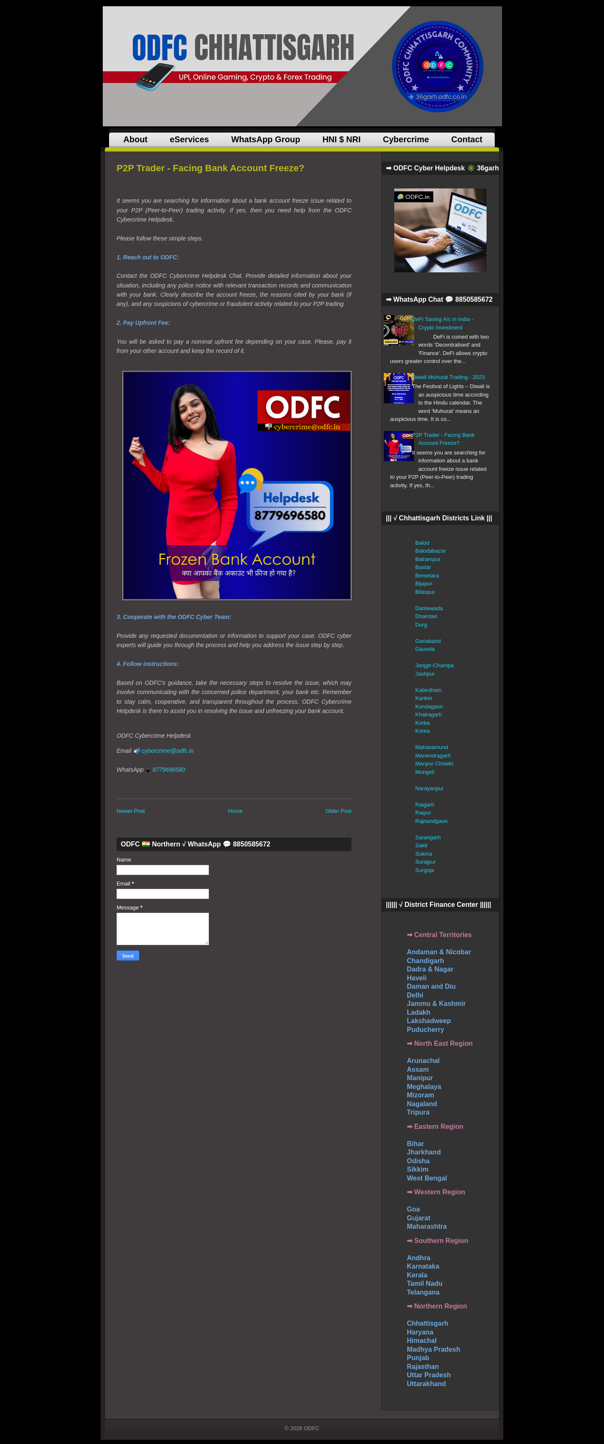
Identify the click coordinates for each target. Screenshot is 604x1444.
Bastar (423, 567)
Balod (422, 543)
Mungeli (425, 772)
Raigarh (425, 805)
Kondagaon (429, 706)
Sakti (421, 845)
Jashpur (425, 674)
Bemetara (427, 575)
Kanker (423, 698)
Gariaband (428, 641)
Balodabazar (430, 551)
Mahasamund (431, 747)
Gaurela (425, 649)
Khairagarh (428, 714)
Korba (422, 723)
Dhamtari (426, 616)
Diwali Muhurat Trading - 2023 (448, 377)
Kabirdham (428, 690)
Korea (422, 731)
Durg (421, 624)
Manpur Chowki (434, 763)
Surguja (424, 870)
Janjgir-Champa (434, 665)
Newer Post (131, 811)
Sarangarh (428, 837)
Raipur (423, 812)
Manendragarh (433, 755)
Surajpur (425, 862)
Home (235, 811)
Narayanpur (429, 788)
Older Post (338, 811)
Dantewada (429, 608)
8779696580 (168, 769)
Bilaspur (425, 592)
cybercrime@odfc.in (168, 750)
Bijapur (423, 583)
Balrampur (427, 559)
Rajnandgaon (431, 821)
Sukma (423, 854)
